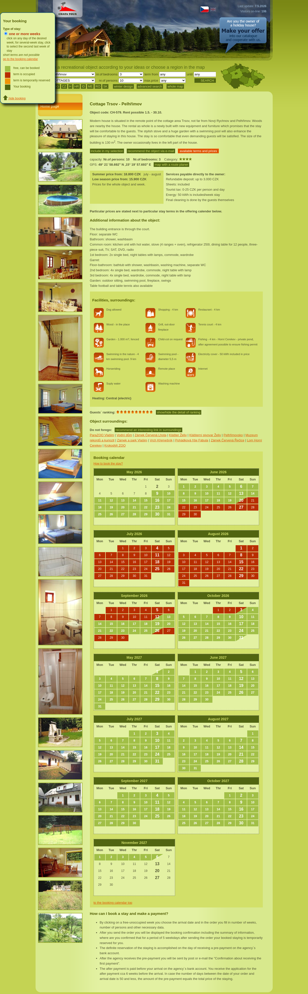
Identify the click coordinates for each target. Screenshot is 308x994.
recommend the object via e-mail (151, 151)
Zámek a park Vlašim (132, 440)
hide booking (14, 98)
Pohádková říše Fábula (191, 440)
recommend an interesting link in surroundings (148, 430)
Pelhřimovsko (233, 435)
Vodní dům (124, 435)
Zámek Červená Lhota (150, 435)
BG (56, 86)
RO (98, 86)
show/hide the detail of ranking (178, 412)
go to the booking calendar (20, 59)
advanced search (150, 86)
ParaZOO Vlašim (102, 435)
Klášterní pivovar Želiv (205, 435)
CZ (64, 86)
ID (83, 86)
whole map (175, 86)
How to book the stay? (108, 463)
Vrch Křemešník (161, 440)
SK (105, 86)
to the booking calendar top (113, 902)
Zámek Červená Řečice (227, 440)
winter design (123, 86)
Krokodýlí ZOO (115, 445)
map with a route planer (171, 164)
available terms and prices (198, 151)
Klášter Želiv (178, 435)
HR (76, 86)
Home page (50, 106)
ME (90, 86)
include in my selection (107, 151)
